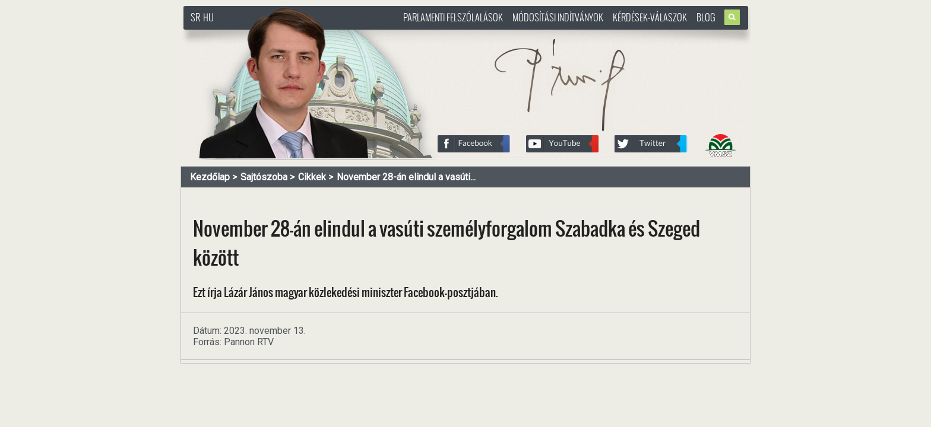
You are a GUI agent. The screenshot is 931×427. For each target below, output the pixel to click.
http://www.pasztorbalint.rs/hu (279, 35)
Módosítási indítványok (557, 17)
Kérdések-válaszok (650, 17)
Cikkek (312, 177)
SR (195, 17)
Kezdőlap (210, 177)
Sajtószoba (263, 177)
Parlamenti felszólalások (453, 17)
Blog (705, 17)
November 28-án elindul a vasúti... (406, 177)
